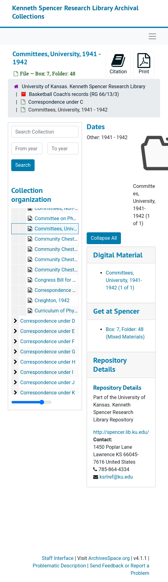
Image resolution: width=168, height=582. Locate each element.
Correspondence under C (55, 102)
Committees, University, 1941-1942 (73, 229)
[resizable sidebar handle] (31, 402)
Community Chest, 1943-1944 (67, 270)
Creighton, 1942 (52, 300)
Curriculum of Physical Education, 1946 (78, 311)
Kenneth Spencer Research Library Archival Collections (75, 11)
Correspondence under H (47, 362)
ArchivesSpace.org (109, 558)
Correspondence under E (47, 331)
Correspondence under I (46, 372)
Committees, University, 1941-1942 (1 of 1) (124, 280)
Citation (118, 64)
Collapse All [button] (104, 238)
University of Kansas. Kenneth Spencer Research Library (83, 86)
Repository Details (109, 364)
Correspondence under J (47, 382)
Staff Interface (58, 558)
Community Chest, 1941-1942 (67, 259)
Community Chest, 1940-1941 (67, 249)
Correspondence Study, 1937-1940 (73, 290)
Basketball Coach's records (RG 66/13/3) (74, 94)
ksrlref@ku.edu (116, 477)
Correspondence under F (47, 341)
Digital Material (117, 255)
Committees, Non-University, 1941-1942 (78, 208)
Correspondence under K (47, 393)
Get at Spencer (116, 311)
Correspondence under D (47, 321)
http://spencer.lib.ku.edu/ (121, 432)
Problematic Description (59, 566)
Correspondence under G (47, 352)
